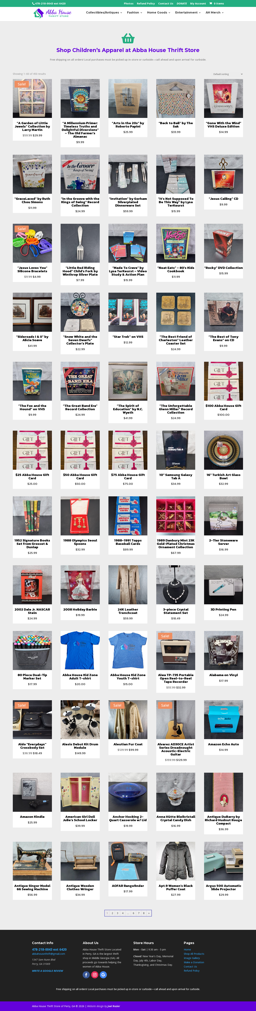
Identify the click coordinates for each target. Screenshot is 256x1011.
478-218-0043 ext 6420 (50, 3)
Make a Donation (194, 962)
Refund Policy (146, 3)
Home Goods (157, 14)
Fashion (133, 14)
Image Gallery (192, 958)
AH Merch (213, 14)
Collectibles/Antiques (102, 14)
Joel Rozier (114, 1006)
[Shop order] (227, 74)
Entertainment (186, 14)
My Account (198, 3)
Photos (129, 3)
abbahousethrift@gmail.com (48, 953)
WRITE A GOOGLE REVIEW (47, 970)
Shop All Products (194, 953)
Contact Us (165, 3)
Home (187, 949)
